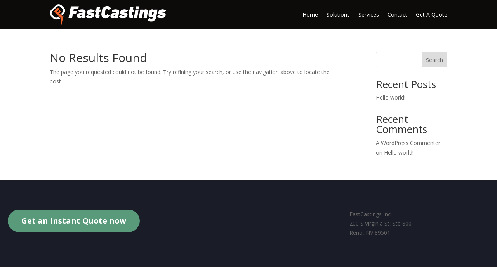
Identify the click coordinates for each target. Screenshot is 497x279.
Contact (397, 14)
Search (434, 60)
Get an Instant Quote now (73, 220)
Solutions (338, 14)
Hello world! (390, 97)
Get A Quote (431, 14)
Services (368, 14)
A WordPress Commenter (408, 142)
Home (310, 14)
